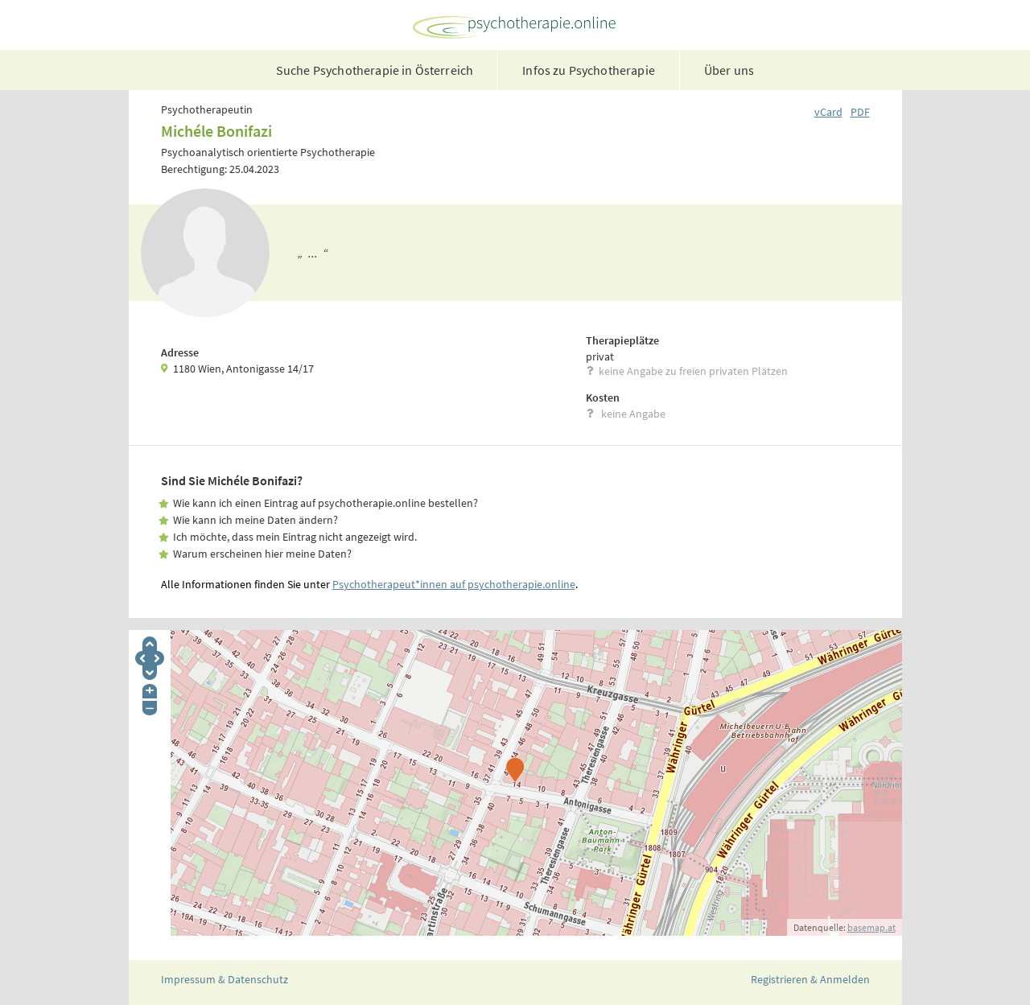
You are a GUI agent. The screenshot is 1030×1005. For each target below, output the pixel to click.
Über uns (729, 70)
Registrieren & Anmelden (810, 979)
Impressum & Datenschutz (224, 979)
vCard (828, 112)
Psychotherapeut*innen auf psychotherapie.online (453, 584)
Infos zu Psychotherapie (588, 70)
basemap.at (871, 927)
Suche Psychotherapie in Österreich (374, 70)
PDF (860, 112)
